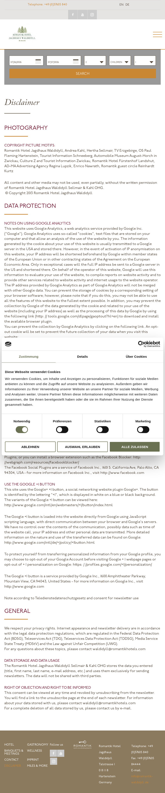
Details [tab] (82, 356)
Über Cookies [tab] (136, 356)
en (121, 4)
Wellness (34, 750)
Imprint (33, 760)
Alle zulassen (134, 446)
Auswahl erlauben (82, 446)
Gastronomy (37, 744)
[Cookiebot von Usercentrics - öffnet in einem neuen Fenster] (141, 344)
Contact (11, 760)
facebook (73, 14)
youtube (82, 14)
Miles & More (37, 766)
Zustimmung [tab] (28, 356)
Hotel (9, 744)
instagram (92, 14)
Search (82, 74)
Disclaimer (12, 766)
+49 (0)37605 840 (47, 4)
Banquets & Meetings (13, 752)
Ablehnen (30, 446)
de (127, 4)
